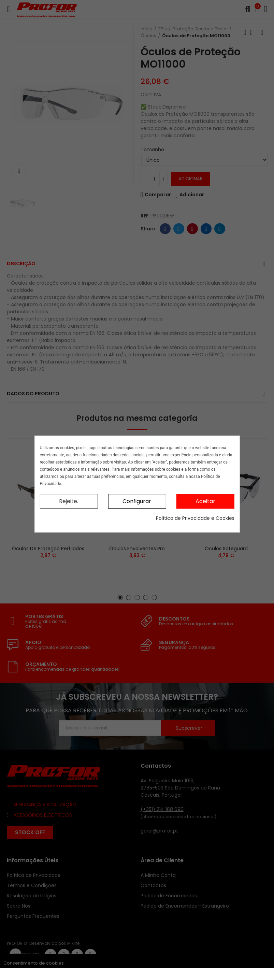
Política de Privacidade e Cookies (195, 518)
